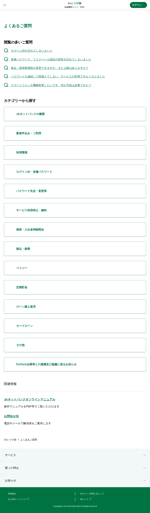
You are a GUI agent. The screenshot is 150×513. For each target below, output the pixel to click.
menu (5, 5)
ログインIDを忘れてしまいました (31, 50)
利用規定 (12, 494)
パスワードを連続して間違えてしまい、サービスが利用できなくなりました (58, 76)
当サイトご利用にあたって (92, 494)
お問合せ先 (11, 416)
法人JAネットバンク (17, 499)
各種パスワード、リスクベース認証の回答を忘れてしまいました (51, 59)
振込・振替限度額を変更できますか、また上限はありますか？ (49, 67)
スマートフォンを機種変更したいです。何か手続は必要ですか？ (51, 85)
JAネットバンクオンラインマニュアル (29, 399)
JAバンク (84, 499)
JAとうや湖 (74, 3)
